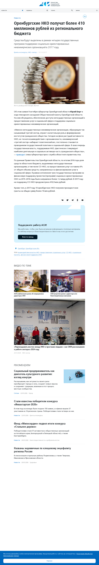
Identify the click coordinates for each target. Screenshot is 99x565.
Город (31, 393)
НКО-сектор (32, 52)
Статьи (16, 393)
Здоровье (33, 462)
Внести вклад (27, 237)
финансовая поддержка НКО (31, 255)
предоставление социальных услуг (52, 252)
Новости (17, 18)
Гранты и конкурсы (20, 52)
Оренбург (21, 248)
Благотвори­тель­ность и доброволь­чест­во (44, 440)
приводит (21, 154)
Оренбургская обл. (33, 248)
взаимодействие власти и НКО (28, 252)
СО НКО (69, 252)
